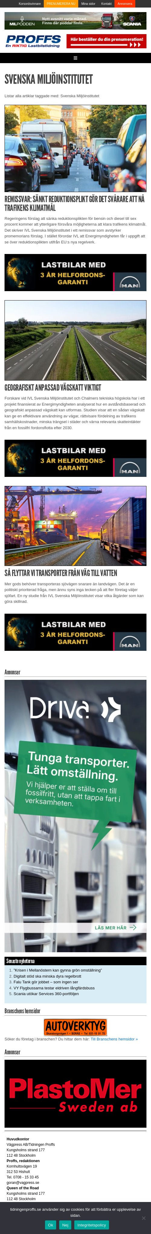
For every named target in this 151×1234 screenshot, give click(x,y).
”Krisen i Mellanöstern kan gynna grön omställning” (58, 970)
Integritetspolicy (91, 1225)
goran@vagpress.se (23, 1183)
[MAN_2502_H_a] (75, 272)
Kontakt (106, 3)
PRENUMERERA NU (61, 3)
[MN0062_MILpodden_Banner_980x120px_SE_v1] (75, 20)
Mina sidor (88, 3)
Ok (50, 1225)
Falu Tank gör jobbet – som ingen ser (46, 982)
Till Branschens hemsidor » (114, 1039)
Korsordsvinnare (30, 3)
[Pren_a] (105, 40)
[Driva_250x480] (75, 815)
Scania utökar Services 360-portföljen (46, 993)
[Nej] (143, 1218)
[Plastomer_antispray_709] (75, 1093)
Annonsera (124, 3)
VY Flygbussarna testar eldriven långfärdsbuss (54, 988)
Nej (65, 1225)
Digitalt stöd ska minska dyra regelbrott (47, 976)
